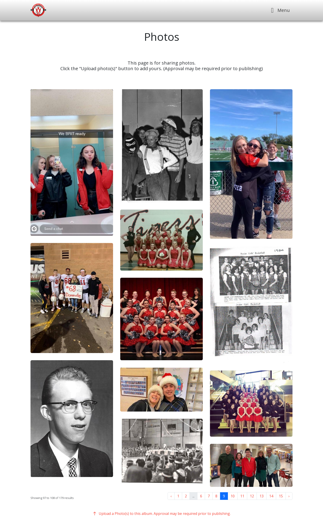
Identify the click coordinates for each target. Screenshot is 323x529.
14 (271, 496)
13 (262, 496)
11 (242, 496)
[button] (72, 162)
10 (233, 496)
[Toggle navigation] (279, 10)
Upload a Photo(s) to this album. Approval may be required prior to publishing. (161, 513)
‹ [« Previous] (171, 496)
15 (281, 496)
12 (252, 496)
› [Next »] (289, 496)
